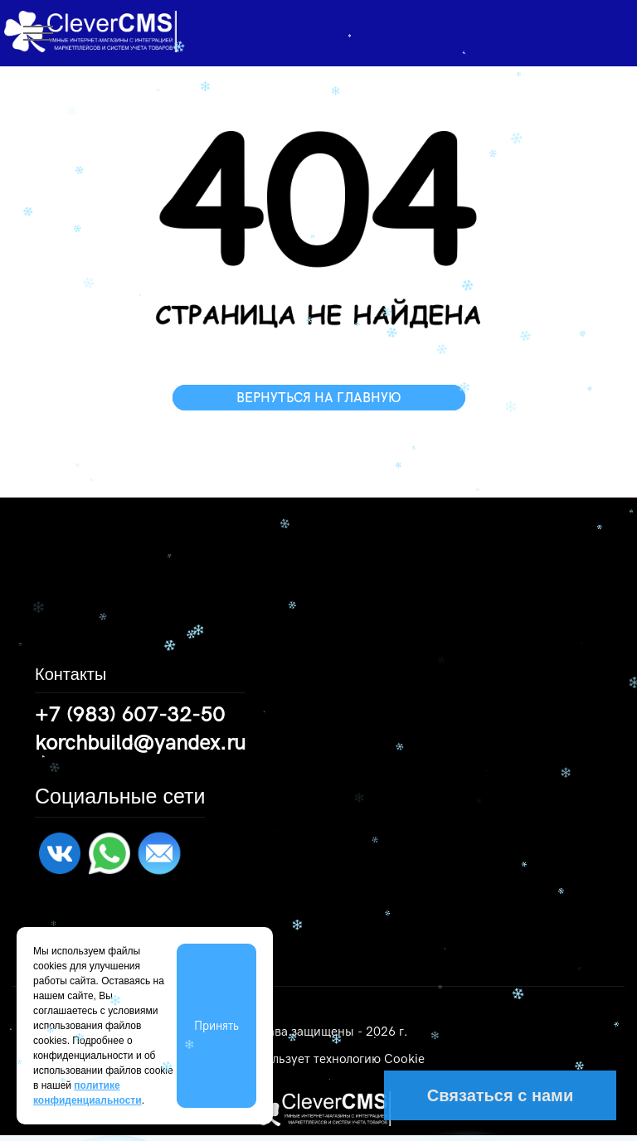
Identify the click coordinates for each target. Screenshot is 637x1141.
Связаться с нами (500, 1095)
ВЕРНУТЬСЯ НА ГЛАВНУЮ (318, 397)
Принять (216, 1025)
